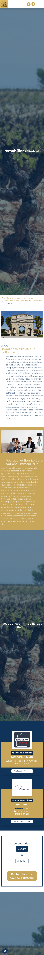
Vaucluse (37, 301)
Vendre (22, 848)
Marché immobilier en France (19, 298)
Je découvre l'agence (22, 771)
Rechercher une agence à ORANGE (22, 876)
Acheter (22, 861)
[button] (5, 951)
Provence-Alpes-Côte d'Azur (17, 301)
